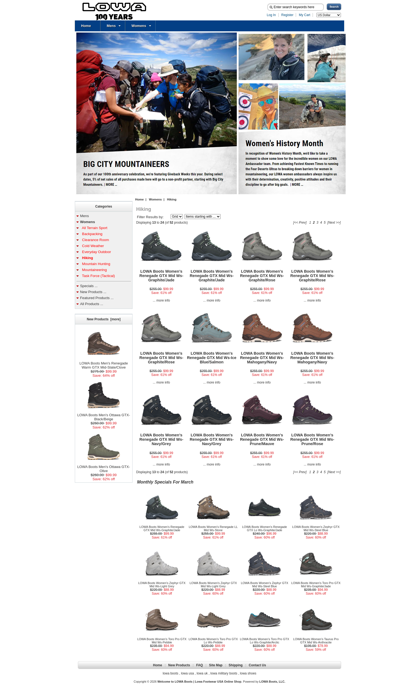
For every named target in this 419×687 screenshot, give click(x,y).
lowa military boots (223, 673)
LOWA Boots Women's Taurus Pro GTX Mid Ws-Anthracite (316, 640)
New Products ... (93, 292)
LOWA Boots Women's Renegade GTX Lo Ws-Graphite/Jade (264, 528)
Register (287, 15)
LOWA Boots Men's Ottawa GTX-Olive (103, 467)
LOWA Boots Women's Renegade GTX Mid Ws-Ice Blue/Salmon (211, 357)
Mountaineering (93, 270)
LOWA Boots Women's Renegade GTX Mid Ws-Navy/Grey (161, 439)
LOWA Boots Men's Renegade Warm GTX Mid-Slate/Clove (103, 363)
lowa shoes (248, 673)
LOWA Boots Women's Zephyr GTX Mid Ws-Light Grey (162, 584)
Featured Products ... (96, 298)
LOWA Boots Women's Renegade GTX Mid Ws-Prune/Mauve (262, 439)
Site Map (215, 665)
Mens (114, 26)
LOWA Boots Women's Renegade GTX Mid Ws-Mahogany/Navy (262, 357)
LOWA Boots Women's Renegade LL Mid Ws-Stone (213, 528)
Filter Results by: (150, 217)
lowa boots (170, 673)
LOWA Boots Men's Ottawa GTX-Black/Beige (103, 415)
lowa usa (187, 673)
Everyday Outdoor (95, 252)
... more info (161, 300)
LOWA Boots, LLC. (272, 681)
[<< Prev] (300, 222)
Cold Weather (92, 246)
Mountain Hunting (95, 264)
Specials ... (89, 286)
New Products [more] (104, 319)
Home (86, 26)
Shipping (235, 665)
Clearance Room (94, 240)
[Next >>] (334, 222)
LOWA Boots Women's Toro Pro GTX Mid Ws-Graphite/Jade (316, 584)
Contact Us (257, 665)
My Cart (304, 15)
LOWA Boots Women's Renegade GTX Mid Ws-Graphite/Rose (262, 275)
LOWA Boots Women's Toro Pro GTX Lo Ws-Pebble (213, 640)
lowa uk (202, 673)
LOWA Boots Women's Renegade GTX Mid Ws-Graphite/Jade (161, 275)
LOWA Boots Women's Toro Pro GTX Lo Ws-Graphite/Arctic (264, 640)
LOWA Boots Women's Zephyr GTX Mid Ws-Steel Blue (316, 528)
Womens (141, 26)
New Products (179, 665)
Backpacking (91, 234)
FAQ (199, 665)
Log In (271, 15)
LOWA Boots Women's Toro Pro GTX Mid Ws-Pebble (161, 640)
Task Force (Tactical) (97, 276)
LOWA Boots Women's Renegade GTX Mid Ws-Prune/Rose (312, 439)
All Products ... (91, 304)
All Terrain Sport (93, 228)
